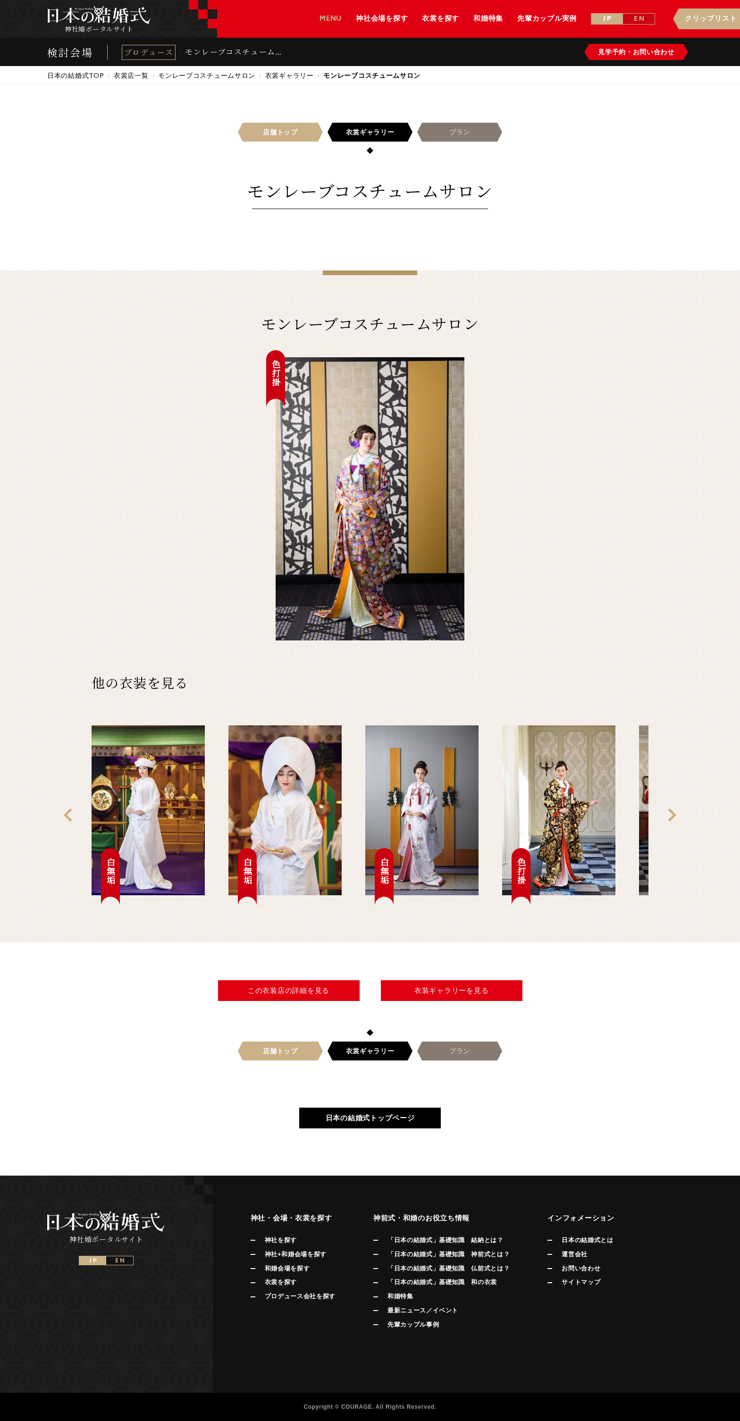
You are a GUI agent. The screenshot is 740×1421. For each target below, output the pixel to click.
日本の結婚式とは (587, 1240)
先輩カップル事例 (413, 1324)
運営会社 (575, 1254)
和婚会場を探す (287, 1268)
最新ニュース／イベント (422, 1310)
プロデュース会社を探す (300, 1296)
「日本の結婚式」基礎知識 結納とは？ (445, 1240)
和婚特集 (400, 1296)
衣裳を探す (281, 1282)
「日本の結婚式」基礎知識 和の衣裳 (442, 1282)
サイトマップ (581, 1282)
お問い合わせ (581, 1268)
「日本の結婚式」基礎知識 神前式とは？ (448, 1254)
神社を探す (281, 1240)
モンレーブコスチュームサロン (234, 52)
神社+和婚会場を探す (296, 1254)
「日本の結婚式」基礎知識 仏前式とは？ (448, 1268)
